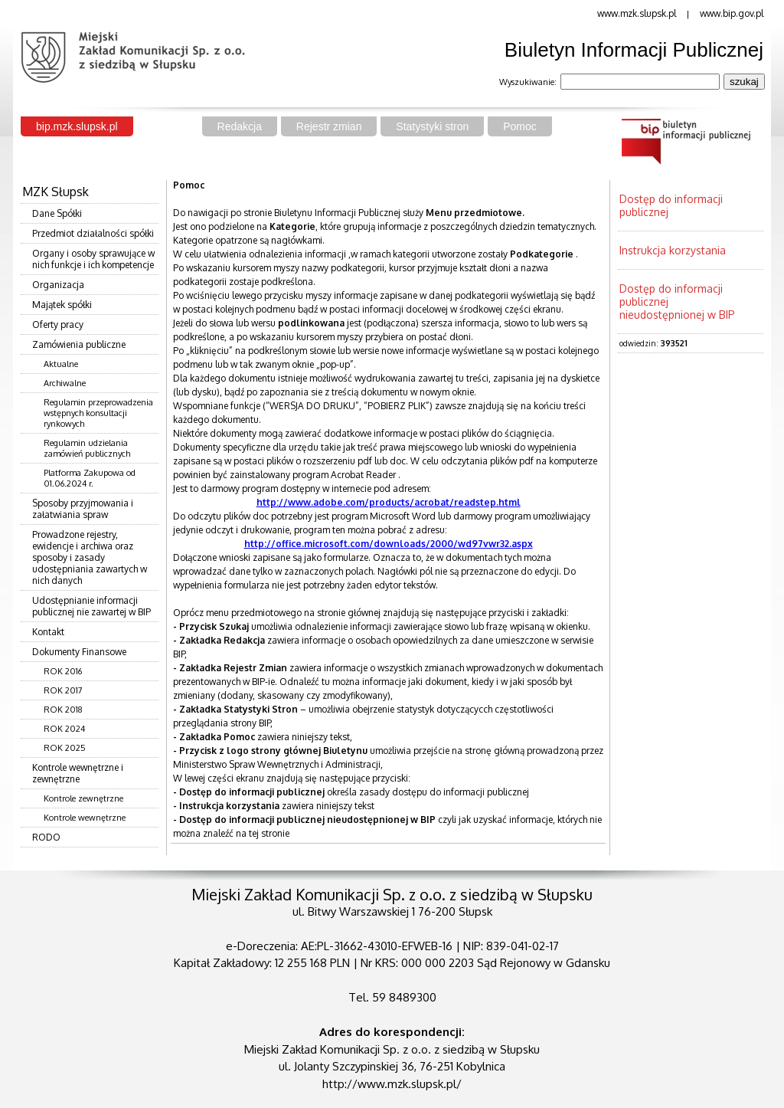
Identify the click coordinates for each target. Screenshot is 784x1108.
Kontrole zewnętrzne (83, 798)
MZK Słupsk (55, 191)
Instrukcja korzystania (672, 250)
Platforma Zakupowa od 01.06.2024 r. (90, 478)
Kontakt (48, 632)
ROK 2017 (63, 690)
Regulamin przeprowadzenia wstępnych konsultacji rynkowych (98, 413)
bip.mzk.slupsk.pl (77, 126)
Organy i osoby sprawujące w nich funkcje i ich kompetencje (93, 258)
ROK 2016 (63, 671)
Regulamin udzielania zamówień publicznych (87, 448)
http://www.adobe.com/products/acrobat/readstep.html (388, 502)
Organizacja (58, 284)
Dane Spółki (57, 213)
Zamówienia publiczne (79, 344)
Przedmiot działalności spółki (93, 233)
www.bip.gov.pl (731, 13)
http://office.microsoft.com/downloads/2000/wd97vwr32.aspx (388, 543)
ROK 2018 (63, 709)
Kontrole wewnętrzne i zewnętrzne (77, 773)
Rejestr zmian (329, 126)
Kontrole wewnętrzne (85, 817)
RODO (46, 837)
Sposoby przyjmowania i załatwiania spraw (82, 508)
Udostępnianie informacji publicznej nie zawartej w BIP (91, 606)
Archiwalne (65, 383)
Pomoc (520, 126)
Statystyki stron (432, 126)
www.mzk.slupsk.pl (636, 13)
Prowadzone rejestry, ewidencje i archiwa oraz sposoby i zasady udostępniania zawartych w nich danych (89, 557)
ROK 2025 (65, 747)
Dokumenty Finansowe (79, 651)
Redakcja (239, 126)
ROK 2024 (64, 728)
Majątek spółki (62, 304)
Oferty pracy (57, 324)
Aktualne (61, 364)
